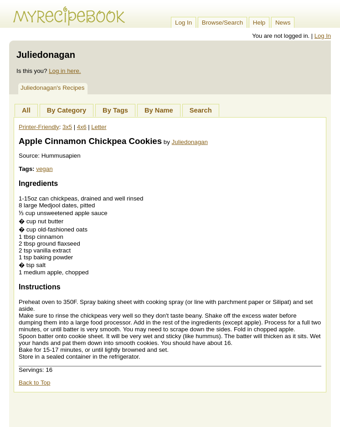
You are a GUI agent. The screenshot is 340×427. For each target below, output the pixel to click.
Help (259, 22)
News (282, 22)
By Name (158, 110)
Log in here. (65, 70)
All (26, 110)
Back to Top (34, 382)
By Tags (115, 110)
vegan (44, 168)
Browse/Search (222, 22)
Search (201, 110)
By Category (66, 110)
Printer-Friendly (39, 126)
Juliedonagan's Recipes (52, 87)
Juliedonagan (190, 142)
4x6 (82, 126)
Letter (98, 126)
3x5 (67, 126)
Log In (183, 22)
